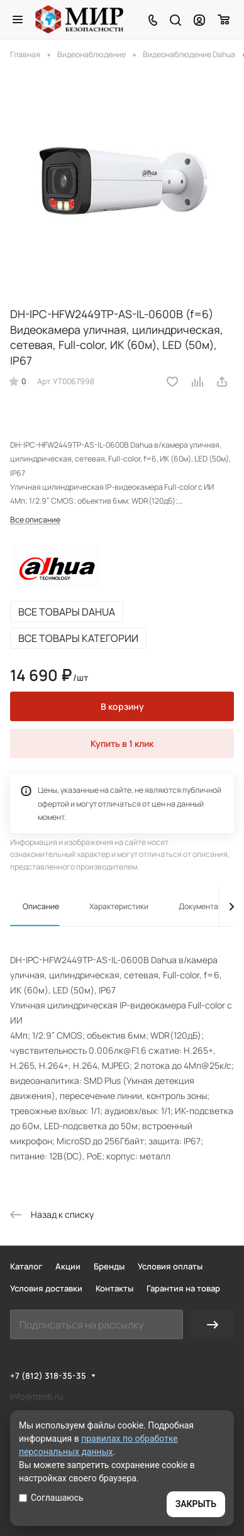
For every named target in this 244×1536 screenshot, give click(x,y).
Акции (67, 1266)
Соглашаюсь (51, 1498)
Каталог (26, 1266)
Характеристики (118, 906)
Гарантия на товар (183, 1288)
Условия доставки (46, 1288)
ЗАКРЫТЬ (195, 1504)
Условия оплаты (170, 1266)
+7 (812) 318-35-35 (48, 1376)
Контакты (114, 1288)
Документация (205, 906)
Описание (41, 906)
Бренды (109, 1266)
